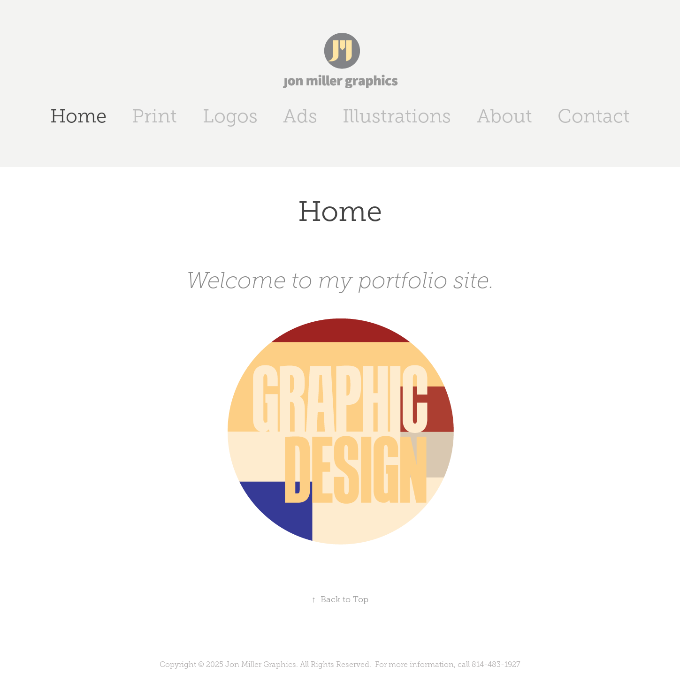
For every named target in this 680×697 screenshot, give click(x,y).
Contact (594, 116)
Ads (300, 116)
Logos (230, 116)
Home (78, 116)
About (504, 116)
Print (154, 116)
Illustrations (397, 116)
